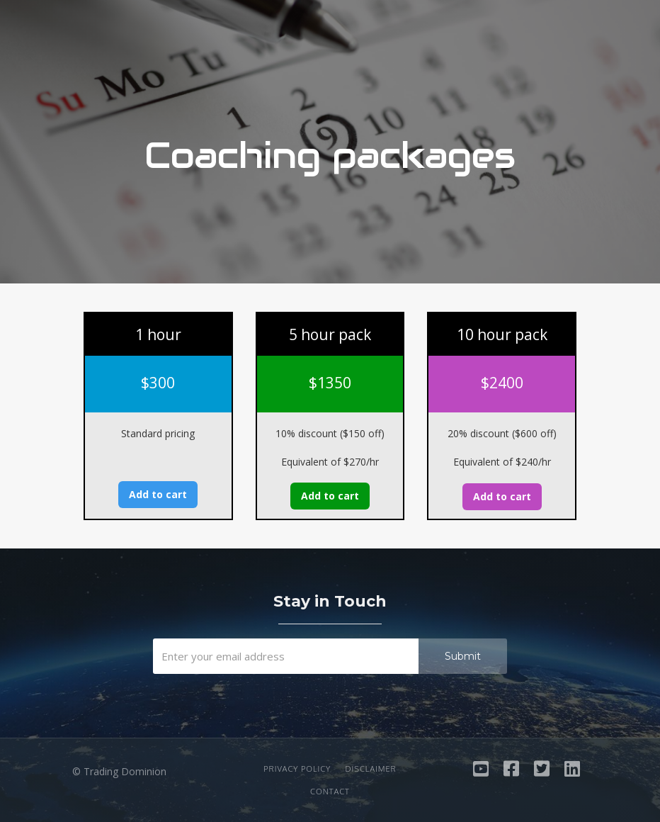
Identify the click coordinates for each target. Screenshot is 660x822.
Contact (330, 791)
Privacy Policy (297, 769)
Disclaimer (370, 769)
